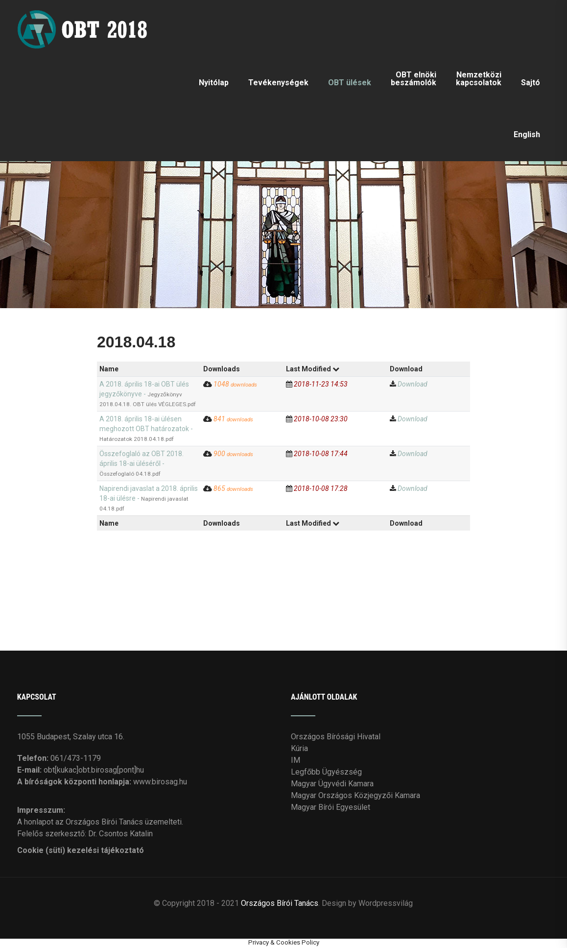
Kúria (299, 748)
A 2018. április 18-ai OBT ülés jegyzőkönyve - (147, 394)
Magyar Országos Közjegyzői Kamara (355, 795)
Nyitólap (214, 82)
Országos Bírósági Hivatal (335, 736)
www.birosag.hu (160, 781)
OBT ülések (349, 82)
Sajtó (530, 82)
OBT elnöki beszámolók (413, 78)
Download (412, 384)
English (527, 134)
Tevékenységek (278, 82)
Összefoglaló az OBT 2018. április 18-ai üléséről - (141, 463)
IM (295, 760)
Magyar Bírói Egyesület (330, 807)
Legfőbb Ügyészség (326, 772)
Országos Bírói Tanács (279, 902)
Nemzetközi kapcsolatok (478, 78)
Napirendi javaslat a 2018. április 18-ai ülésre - (148, 498)
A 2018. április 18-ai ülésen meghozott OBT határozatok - (146, 428)
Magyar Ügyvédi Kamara (332, 783)
